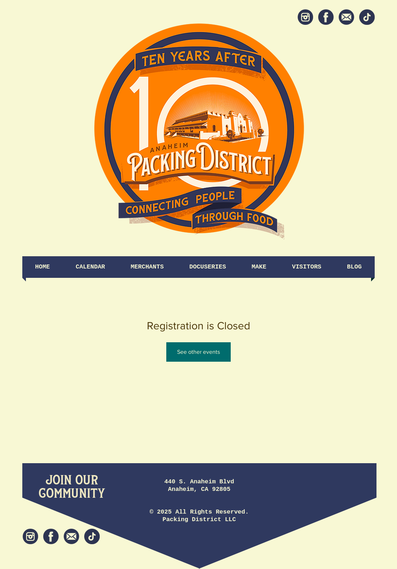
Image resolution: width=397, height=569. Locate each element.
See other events (198, 352)
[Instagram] (305, 17)
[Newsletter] (346, 17)
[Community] (72, 494)
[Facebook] (326, 17)
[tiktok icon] (367, 17)
